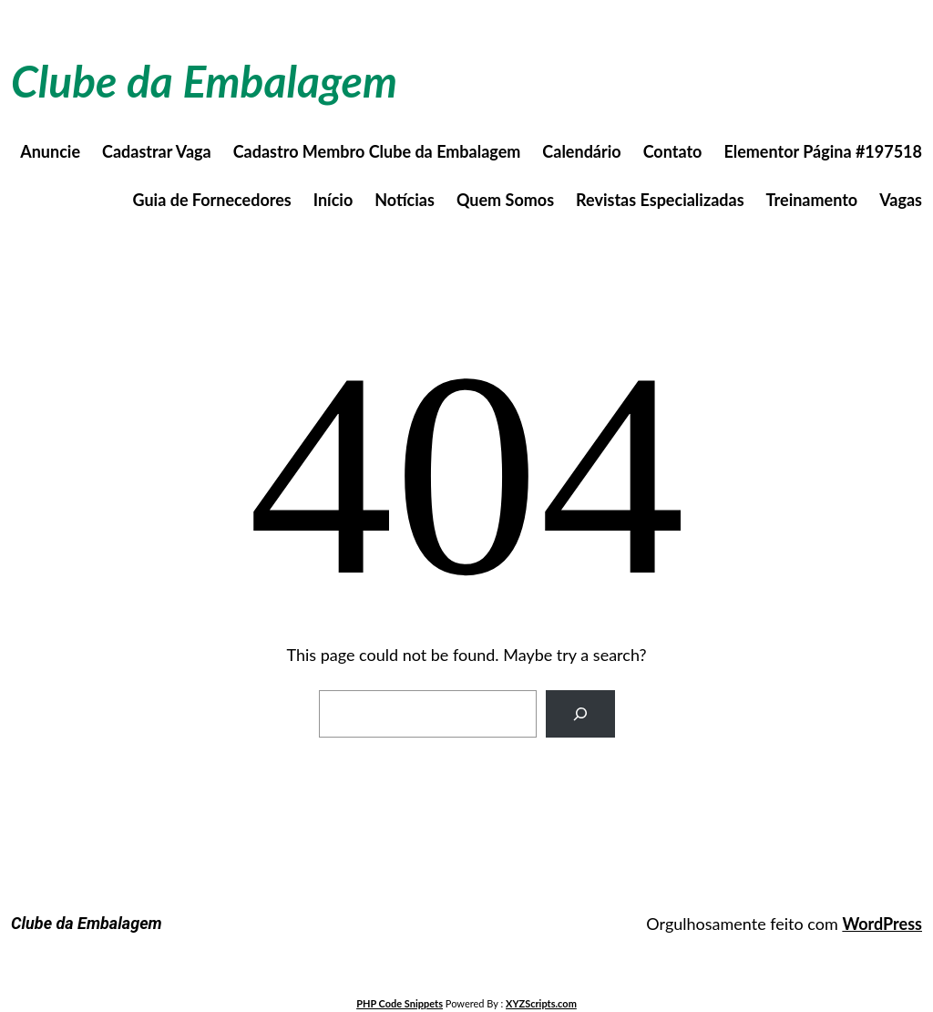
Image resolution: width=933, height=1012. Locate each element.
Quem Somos (505, 200)
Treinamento (812, 200)
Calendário (581, 151)
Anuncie (50, 151)
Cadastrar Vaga (156, 151)
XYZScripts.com (541, 1003)
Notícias (404, 200)
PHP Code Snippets (399, 1003)
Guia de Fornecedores (212, 200)
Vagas (900, 200)
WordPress (882, 924)
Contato (672, 151)
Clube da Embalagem (204, 81)
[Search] (580, 714)
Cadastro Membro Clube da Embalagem (377, 151)
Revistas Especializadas (660, 200)
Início (333, 200)
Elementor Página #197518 (822, 151)
